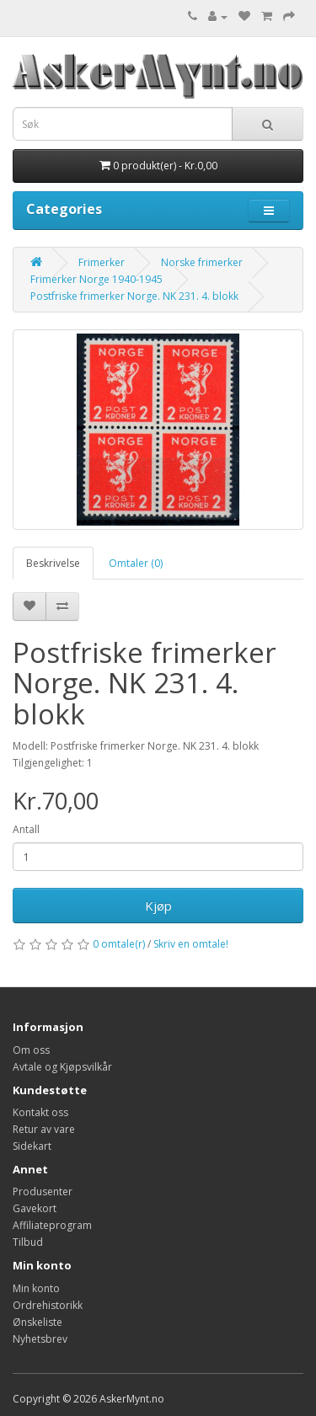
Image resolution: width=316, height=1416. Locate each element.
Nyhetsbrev (40, 1339)
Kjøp (158, 905)
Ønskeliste (37, 1322)
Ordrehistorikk (48, 1305)
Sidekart (32, 1146)
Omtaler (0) (136, 563)
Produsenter (42, 1191)
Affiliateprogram (52, 1225)
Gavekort (34, 1208)
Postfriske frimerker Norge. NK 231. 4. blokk (134, 296)
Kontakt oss (40, 1112)
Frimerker (101, 262)
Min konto (36, 1288)
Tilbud (28, 1242)
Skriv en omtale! (190, 944)
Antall (26, 829)
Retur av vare (44, 1129)
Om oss (31, 1050)
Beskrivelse (53, 563)
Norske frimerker (202, 262)
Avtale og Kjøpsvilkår (62, 1067)
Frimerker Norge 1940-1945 (96, 279)
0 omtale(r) (119, 944)
